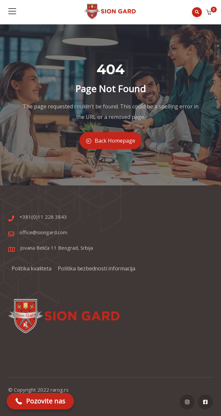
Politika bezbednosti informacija (96, 268)
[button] (209, 12)
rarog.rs (59, 389)
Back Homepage (110, 140)
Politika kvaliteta (31, 268)
